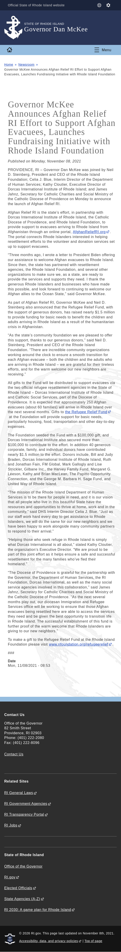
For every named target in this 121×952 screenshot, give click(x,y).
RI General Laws (18, 793)
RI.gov (10, 877)
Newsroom (26, 64)
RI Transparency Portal (24, 814)
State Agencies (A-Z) (22, 899)
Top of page (93, 941)
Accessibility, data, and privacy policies (48, 941)
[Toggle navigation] (103, 50)
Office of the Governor (23, 866)
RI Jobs (10, 825)
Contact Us (14, 754)
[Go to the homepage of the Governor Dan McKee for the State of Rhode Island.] (14, 27)
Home (8, 64)
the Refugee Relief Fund (86, 412)
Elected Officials (18, 888)
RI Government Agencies (25, 804)
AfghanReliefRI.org (89, 232)
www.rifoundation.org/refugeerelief (78, 644)
